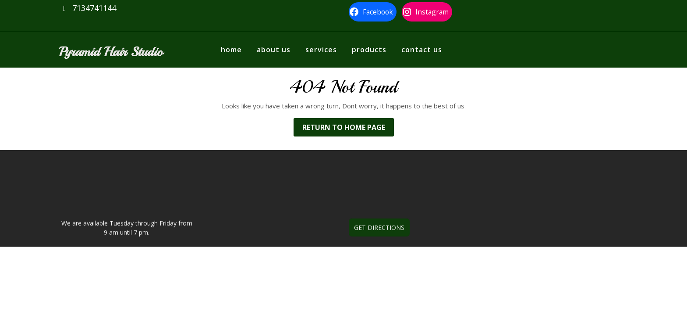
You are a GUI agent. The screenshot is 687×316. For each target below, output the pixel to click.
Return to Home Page (348, 129)
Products (369, 49)
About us (273, 49)
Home (231, 49)
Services (321, 49)
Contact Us (421, 49)
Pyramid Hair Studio (111, 51)
